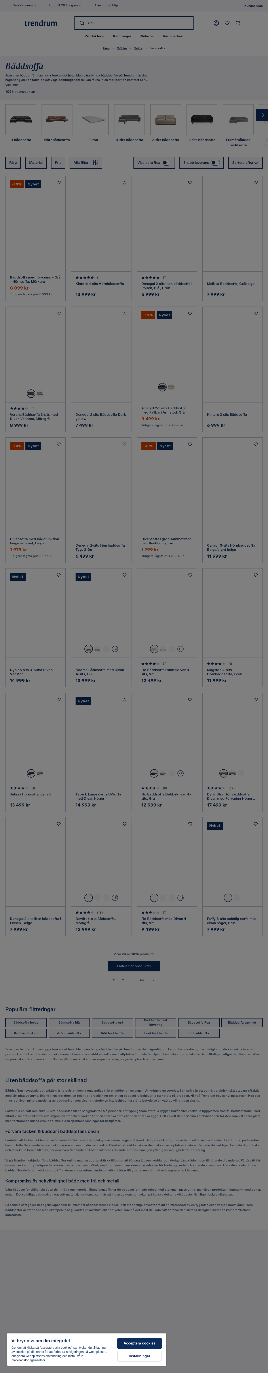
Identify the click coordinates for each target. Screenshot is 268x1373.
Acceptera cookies (140, 1343)
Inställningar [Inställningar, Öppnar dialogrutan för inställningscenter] (139, 1356)
